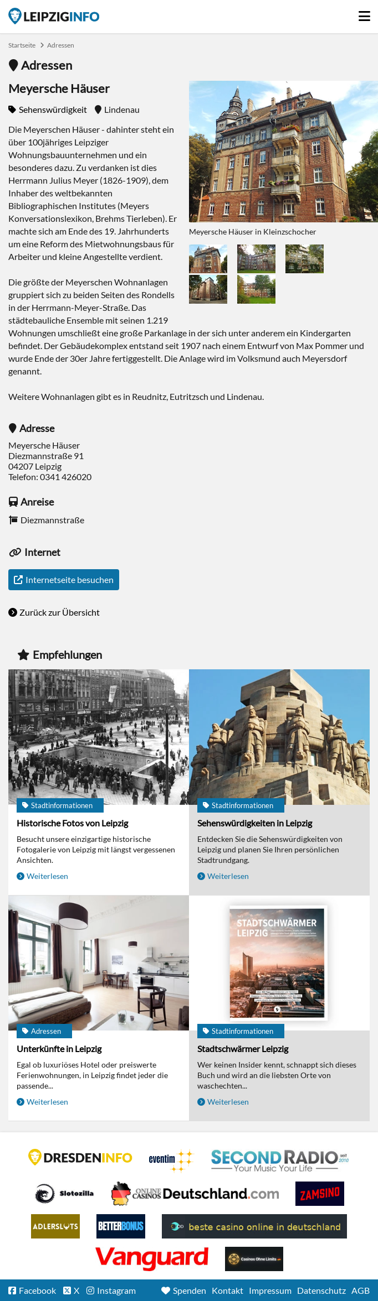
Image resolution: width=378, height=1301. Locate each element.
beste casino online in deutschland (254, 1226)
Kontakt (227, 1290)
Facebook (37, 1290)
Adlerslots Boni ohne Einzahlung (55, 1226)
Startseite (53, 16)
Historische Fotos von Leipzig (72, 823)
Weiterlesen (47, 876)
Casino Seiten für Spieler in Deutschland (64, 1194)
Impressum (270, 1290)
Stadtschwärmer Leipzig (242, 1048)
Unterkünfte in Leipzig (59, 1048)
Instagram (116, 1290)
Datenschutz (321, 1290)
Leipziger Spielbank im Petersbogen (195, 1194)
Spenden (189, 1290)
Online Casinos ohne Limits (254, 1259)
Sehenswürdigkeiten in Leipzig (254, 823)
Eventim (172, 1161)
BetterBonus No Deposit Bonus (120, 1226)
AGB (360, 1290)
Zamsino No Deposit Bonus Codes (319, 1194)
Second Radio (280, 1161)
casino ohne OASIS (151, 1259)
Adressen (60, 45)
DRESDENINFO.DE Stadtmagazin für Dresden (80, 1157)
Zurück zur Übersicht (59, 612)
